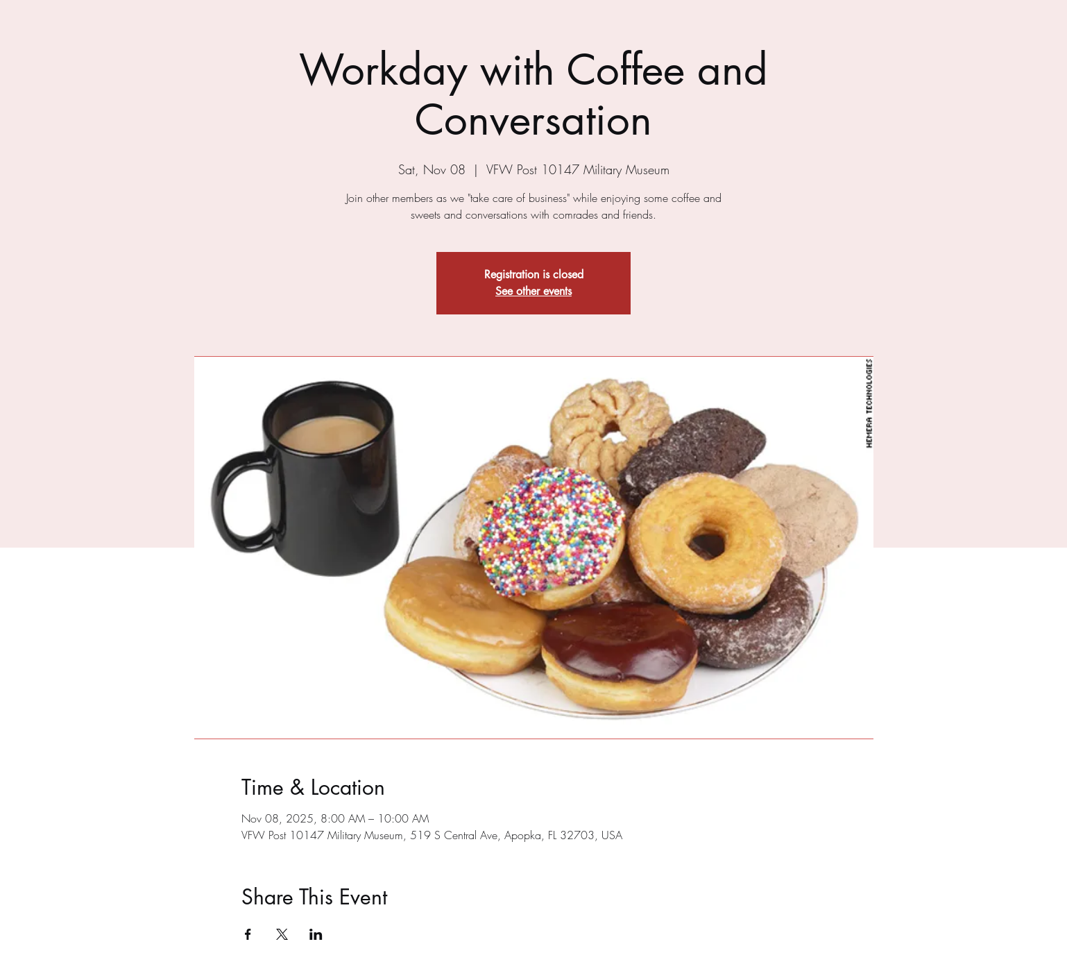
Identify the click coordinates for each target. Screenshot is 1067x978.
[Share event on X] (282, 934)
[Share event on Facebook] (248, 934)
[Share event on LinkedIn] (316, 934)
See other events (533, 291)
